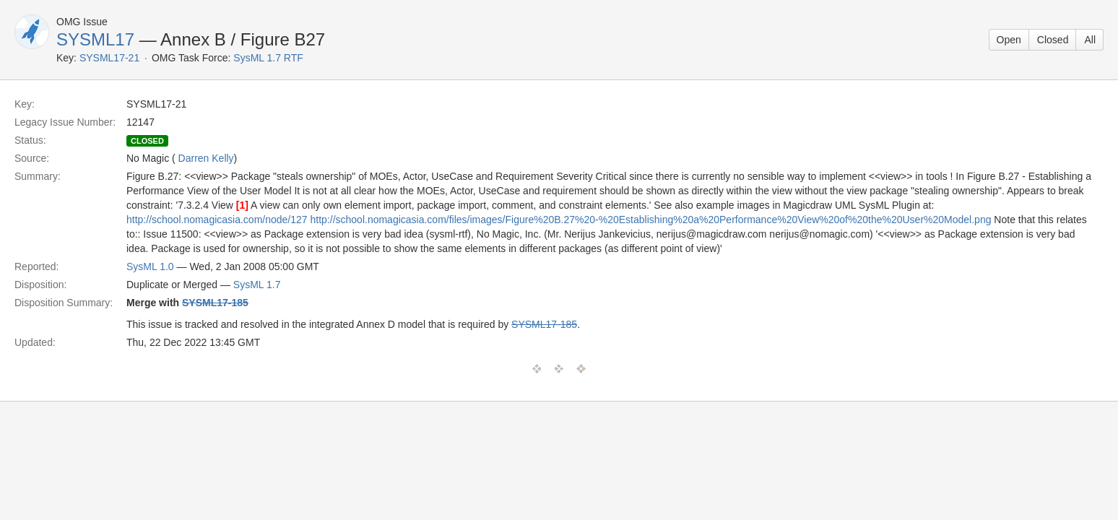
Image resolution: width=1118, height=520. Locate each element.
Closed (1053, 40)
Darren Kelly (206, 158)
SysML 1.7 (257, 284)
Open (1009, 40)
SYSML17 (95, 39)
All (1090, 40)
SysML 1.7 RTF (268, 58)
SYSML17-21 (109, 58)
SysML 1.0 (150, 266)
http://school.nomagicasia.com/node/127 (217, 219)
